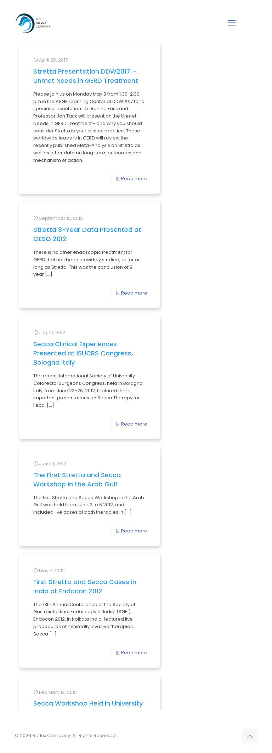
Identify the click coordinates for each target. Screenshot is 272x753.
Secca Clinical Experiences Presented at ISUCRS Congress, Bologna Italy (171, 223)
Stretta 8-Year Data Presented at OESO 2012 (170, 81)
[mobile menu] (232, 23)
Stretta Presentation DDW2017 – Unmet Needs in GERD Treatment (67, 85)
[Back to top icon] (249, 736)
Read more (94, 248)
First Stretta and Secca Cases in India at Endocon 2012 (171, 389)
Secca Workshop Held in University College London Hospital (69, 538)
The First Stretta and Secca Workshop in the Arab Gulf (67, 389)
